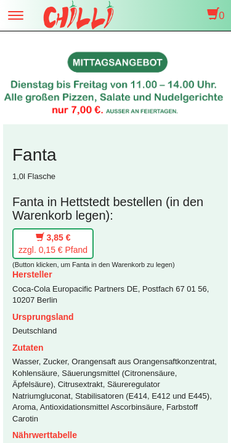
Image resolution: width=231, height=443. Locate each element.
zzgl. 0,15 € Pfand (52, 244)
